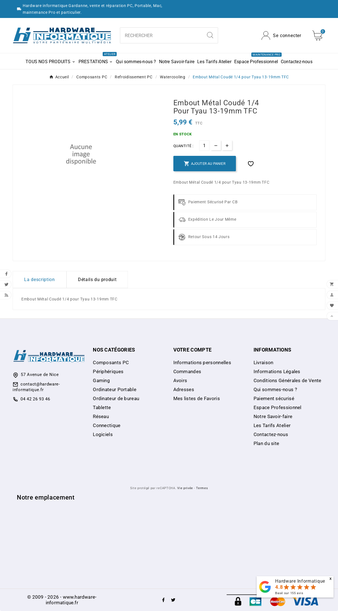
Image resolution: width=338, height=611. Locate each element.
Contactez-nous (271, 434)
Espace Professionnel (278, 407)
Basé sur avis (289, 593)
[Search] (210, 35)
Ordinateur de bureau (116, 398)
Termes (202, 488)
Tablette (102, 407)
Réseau (101, 416)
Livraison (263, 362)
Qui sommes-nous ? (275, 389)
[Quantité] (204, 145)
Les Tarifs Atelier (272, 425)
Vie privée (185, 488)
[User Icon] (281, 35)
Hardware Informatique (300, 581)
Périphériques (108, 371)
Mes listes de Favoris (196, 398)
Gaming (101, 380)
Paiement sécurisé (274, 398)
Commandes (187, 371)
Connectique (106, 425)
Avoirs (180, 380)
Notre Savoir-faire (273, 416)
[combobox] (161, 35)
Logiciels (103, 434)
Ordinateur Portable (114, 389)
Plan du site (266, 443)
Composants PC (111, 362)
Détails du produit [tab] (97, 279)
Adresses (183, 389)
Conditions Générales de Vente (287, 380)
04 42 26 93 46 (35, 399)
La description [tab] (39, 279)
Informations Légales (277, 371)
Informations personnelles (202, 362)
